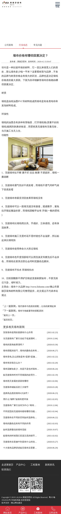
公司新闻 (9, 45)
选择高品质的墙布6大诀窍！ (16, 393)
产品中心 (20, 464)
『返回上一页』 (9, 315)
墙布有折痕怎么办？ (12, 363)
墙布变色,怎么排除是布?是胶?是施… (20, 357)
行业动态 (23, 45)
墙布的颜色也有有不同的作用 (17, 423)
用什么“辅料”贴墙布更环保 (15, 399)
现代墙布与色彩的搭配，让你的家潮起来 (37, 306)
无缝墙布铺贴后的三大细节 (15, 387)
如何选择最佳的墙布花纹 (14, 429)
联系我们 (6, 469)
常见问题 (38, 45)
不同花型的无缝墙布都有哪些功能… (20, 411)
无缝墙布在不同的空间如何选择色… (20, 417)
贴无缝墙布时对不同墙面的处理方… (20, 375)
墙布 (4, 67)
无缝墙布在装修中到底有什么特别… (20, 442)
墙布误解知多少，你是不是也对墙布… (21, 369)
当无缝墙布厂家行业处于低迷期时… (20, 338)
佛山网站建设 (16, 503)
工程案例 (35, 464)
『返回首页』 (8, 320)
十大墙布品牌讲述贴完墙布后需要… (20, 448)
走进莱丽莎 (7, 464)
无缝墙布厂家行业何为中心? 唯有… (19, 405)
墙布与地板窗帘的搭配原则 (30, 311)
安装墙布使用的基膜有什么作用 (18, 332)
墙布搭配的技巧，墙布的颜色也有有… (21, 350)
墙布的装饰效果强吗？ (13, 344)
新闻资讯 (49, 464)
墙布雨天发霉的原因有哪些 (15, 381)
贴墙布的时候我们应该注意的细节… (20, 436)
